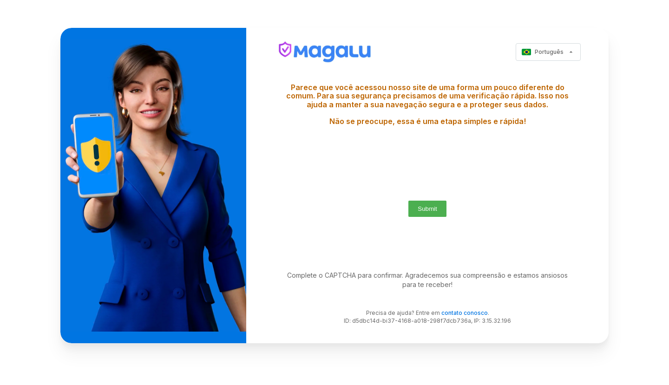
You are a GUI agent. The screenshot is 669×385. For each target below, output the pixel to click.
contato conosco (464, 312)
